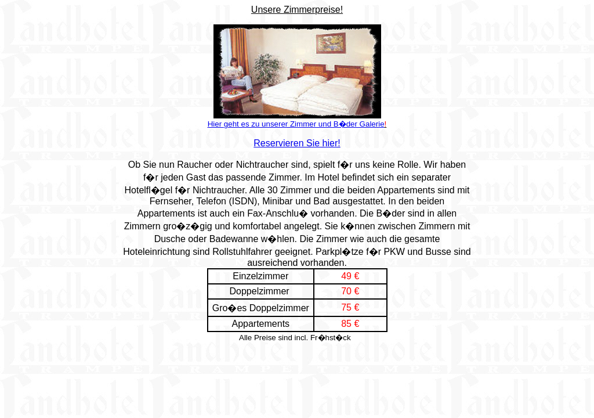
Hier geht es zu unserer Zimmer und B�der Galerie (296, 124)
